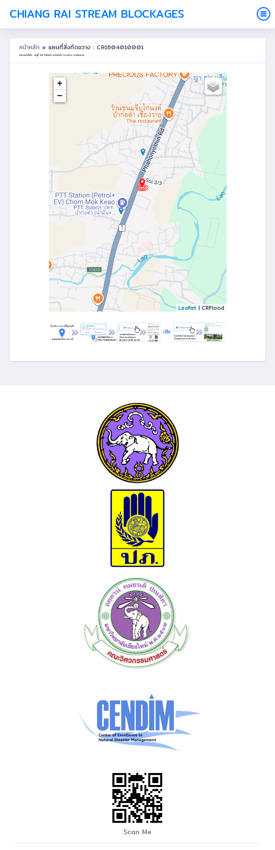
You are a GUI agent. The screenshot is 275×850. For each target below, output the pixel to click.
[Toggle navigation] (263, 13)
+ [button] (60, 83)
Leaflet (187, 308)
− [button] (60, 96)
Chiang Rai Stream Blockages (97, 13)
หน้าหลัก (30, 47)
